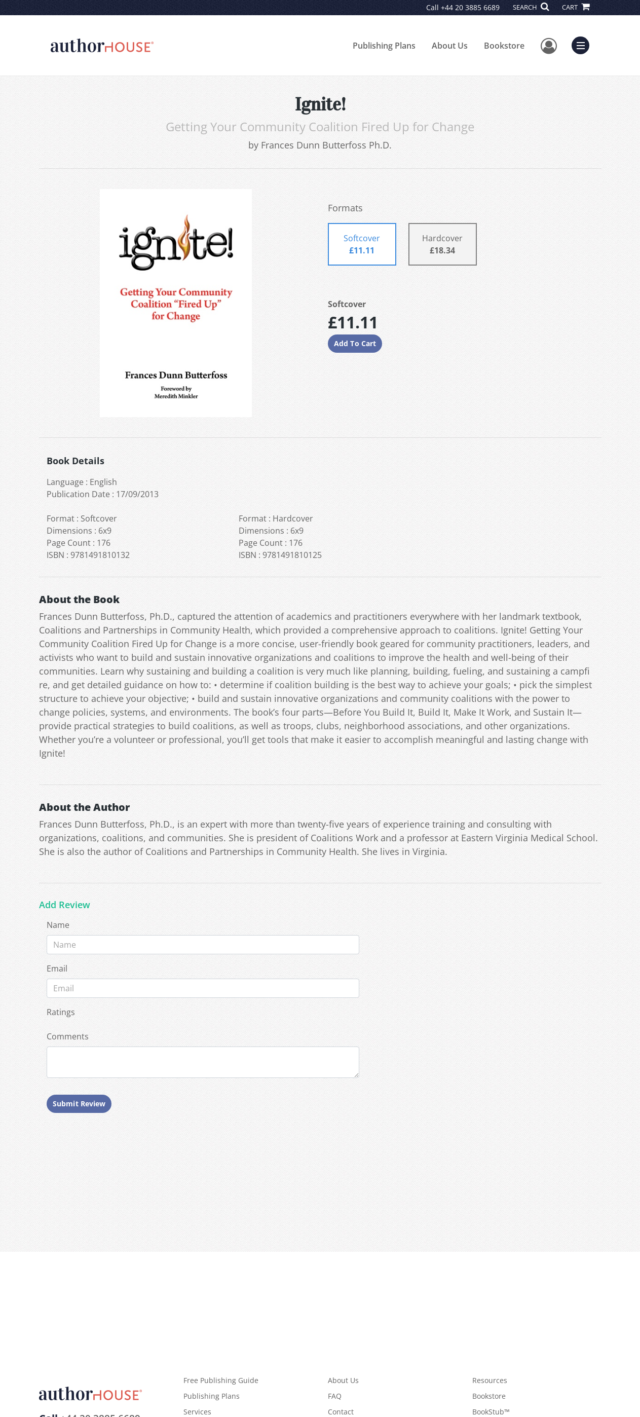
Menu (583, 44)
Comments (68, 1036)
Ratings (61, 1012)
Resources (489, 1380)
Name (58, 924)
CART (575, 7)
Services (197, 1411)
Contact (341, 1411)
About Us (450, 45)
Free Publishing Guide (220, 1380)
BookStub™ (491, 1411)
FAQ (335, 1396)
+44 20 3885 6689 (470, 7)
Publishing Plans (384, 45)
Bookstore (504, 45)
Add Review (64, 905)
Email (57, 968)
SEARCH (531, 7)
